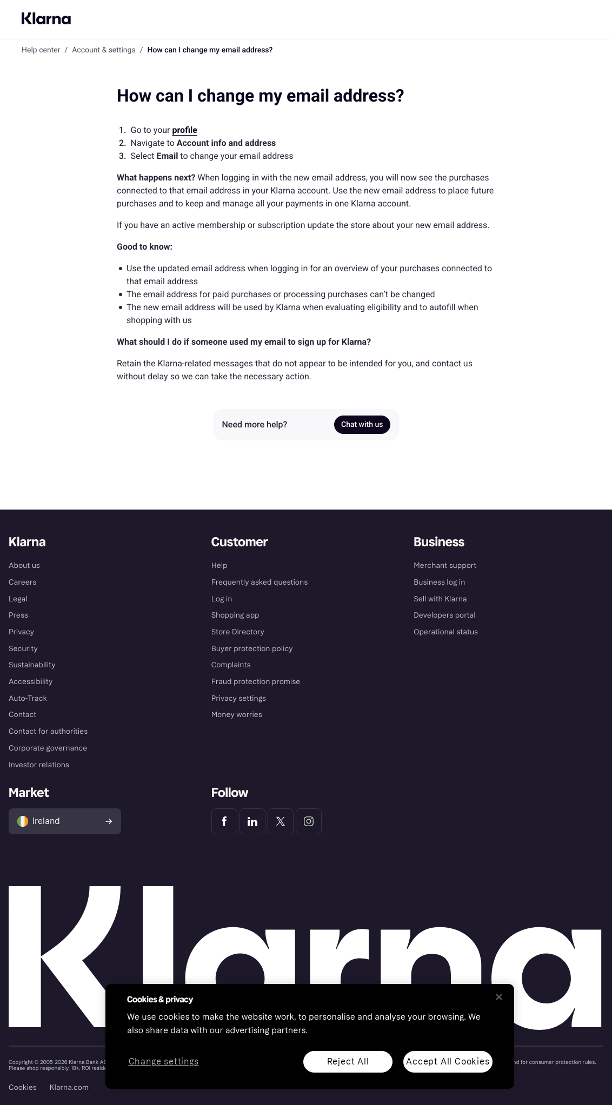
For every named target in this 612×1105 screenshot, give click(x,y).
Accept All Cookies (447, 1061)
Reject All (348, 1061)
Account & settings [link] (104, 50)
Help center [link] (41, 50)
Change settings (164, 1062)
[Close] (499, 997)
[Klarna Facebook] (224, 821)
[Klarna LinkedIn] (252, 821)
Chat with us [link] (362, 424)
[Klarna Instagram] (309, 821)
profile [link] (184, 130)
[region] (309, 1036)
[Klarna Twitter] (281, 821)
